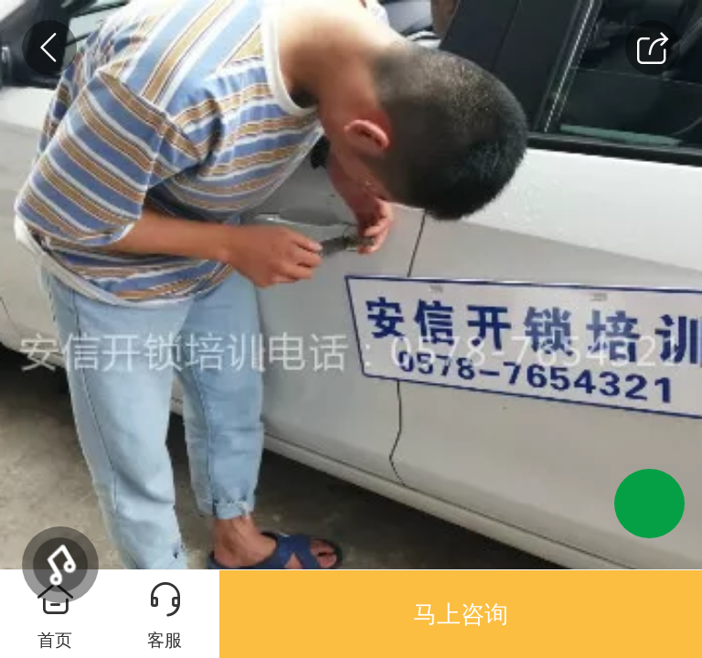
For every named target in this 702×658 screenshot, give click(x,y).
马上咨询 (460, 614)
